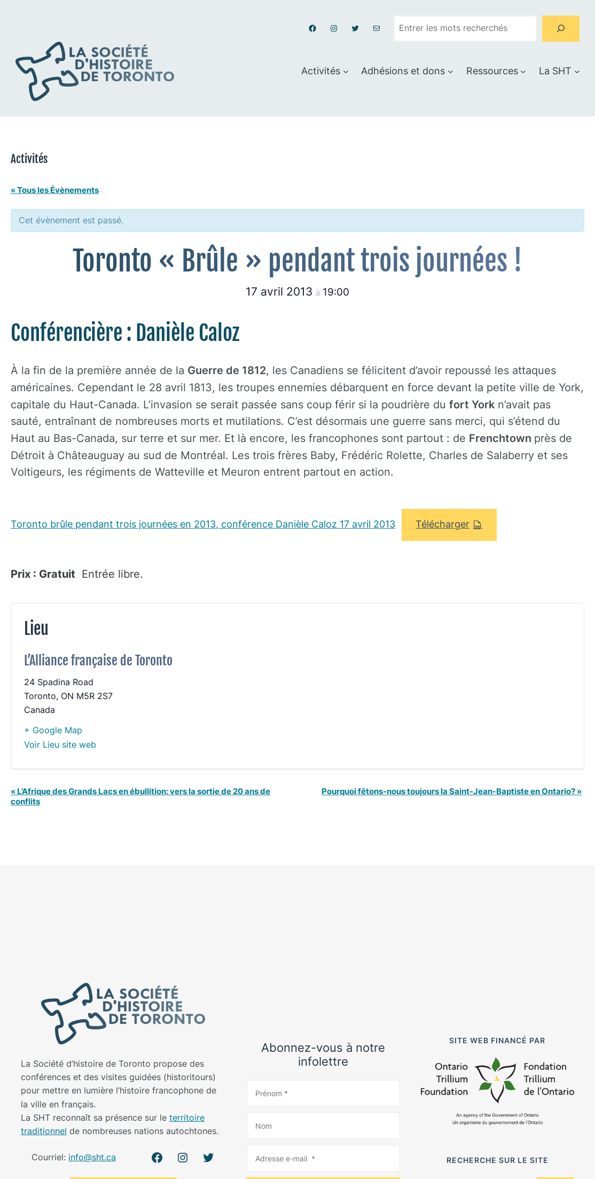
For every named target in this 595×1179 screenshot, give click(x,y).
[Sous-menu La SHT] (577, 71)
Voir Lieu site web (60, 744)
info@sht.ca (92, 1157)
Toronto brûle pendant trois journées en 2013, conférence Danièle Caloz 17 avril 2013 (203, 524)
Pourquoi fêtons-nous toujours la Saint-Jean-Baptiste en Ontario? (452, 791)
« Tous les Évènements (55, 190)
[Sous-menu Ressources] (523, 71)
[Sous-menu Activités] (346, 71)
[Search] (561, 28)
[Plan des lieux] (440, 686)
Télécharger (442, 524)
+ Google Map (53, 730)
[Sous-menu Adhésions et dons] (450, 71)
